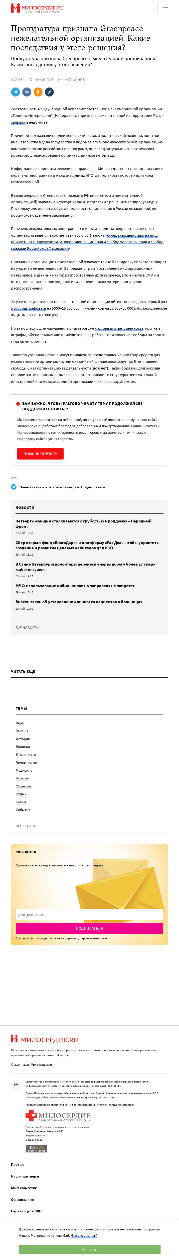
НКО (14, 478)
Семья (21, 801)
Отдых (21, 793)
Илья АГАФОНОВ (71, 79)
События (23, 809)
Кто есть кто (26, 754)
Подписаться (89, 928)
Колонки (23, 746)
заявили (18, 122)
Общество (24, 786)
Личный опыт (27, 762)
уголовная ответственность (119, 328)
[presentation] (89, 914)
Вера (20, 723)
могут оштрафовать (28, 308)
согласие (54, 938)
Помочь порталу (40, 453)
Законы (22, 730)
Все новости (27, 627)
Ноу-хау (22, 778)
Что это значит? (84, 1235)
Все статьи (25, 826)
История (23, 738)
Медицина (24, 770)
